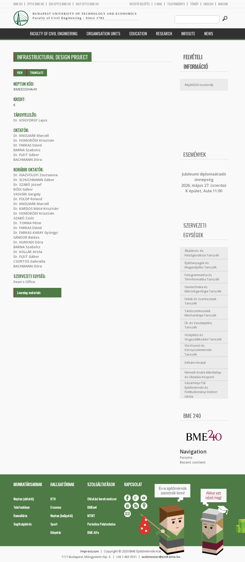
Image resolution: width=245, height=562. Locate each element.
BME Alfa (93, 532)
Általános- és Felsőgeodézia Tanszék (202, 252)
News (208, 33)
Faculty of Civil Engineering (53, 33)
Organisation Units (103, 33)
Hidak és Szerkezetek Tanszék (200, 301)
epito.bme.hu (35, 4)
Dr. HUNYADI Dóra (28, 242)
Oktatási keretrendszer (102, 498)
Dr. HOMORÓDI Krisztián (33, 140)
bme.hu (18, 4)
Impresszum (89, 551)
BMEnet (92, 507)
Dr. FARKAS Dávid (27, 145)
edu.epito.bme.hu (60, 4)
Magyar (223, 4)
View (20, 73)
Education (138, 33)
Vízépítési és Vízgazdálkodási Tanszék (203, 337)
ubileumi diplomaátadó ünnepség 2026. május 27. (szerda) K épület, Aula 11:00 (203, 182)
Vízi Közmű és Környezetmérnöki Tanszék (198, 350)
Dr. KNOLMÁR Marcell (31, 135)
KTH (53, 498)
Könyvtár (55, 532)
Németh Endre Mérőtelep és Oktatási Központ (203, 374)
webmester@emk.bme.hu (161, 557)
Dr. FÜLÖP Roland (27, 199)
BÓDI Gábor (23, 189)
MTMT (91, 515)
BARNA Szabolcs (26, 150)
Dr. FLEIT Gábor (26, 154)
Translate (36, 73)
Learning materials (29, 292)
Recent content (193, 462)
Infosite (188, 33)
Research (164, 33)
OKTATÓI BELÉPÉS (139, 4)
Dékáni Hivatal (195, 362)
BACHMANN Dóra (27, 159)
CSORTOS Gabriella (29, 261)
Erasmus (55, 507)
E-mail (158, 4)
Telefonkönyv (176, 4)
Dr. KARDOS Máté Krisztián (35, 208)
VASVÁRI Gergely (27, 194)
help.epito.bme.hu (87, 4)
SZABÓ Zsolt (23, 218)
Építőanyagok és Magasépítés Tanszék (201, 265)
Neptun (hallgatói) (61, 515)
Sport (54, 523)
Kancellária (20, 515)
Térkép (194, 4)
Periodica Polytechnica (101, 523)
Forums (186, 457)
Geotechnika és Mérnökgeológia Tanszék (203, 289)
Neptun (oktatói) (23, 498)
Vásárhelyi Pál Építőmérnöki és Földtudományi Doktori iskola (201, 390)
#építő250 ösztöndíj (199, 85)
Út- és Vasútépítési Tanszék (198, 325)
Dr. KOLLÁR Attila (27, 251)
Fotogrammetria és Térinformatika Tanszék (202, 277)
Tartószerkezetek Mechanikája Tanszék (200, 313)
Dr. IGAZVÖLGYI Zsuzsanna (35, 175)
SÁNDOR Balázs (26, 237)
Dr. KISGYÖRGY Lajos (30, 120)
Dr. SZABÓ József (27, 184)
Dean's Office (24, 281)
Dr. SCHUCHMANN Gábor (33, 179)
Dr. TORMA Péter (27, 223)
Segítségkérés (22, 523)
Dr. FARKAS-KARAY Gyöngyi (35, 232)
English (208, 4)
